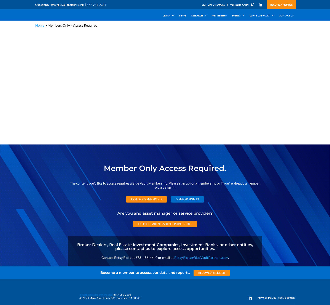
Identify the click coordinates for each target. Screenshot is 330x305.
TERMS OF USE (286, 184)
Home (39, 25)
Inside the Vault (114, 215)
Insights (109, 206)
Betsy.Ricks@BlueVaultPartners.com (201, 143)
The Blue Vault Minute (73, 206)
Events (236, 15)
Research (197, 15)
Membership (219, 15)
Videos (65, 220)
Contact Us (286, 15)
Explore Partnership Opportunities (165, 110)
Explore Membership (146, 85)
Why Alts (40, 206)
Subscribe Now (248, 261)
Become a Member (281, 4)
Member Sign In (239, 4)
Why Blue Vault (260, 15)
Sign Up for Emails (213, 4)
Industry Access (44, 225)
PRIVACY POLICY (267, 184)
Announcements (114, 211)
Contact (39, 245)
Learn (166, 15)
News (182, 15)
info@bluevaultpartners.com (67, 4)
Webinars (66, 211)
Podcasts (66, 215)
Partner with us (270, 216)
